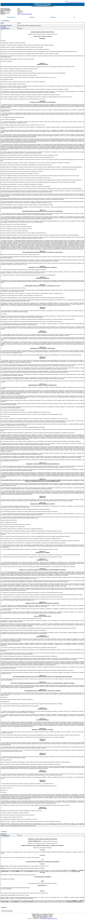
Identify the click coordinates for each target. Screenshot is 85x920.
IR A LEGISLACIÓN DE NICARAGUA (74, 2)
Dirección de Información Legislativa (48, 918)
